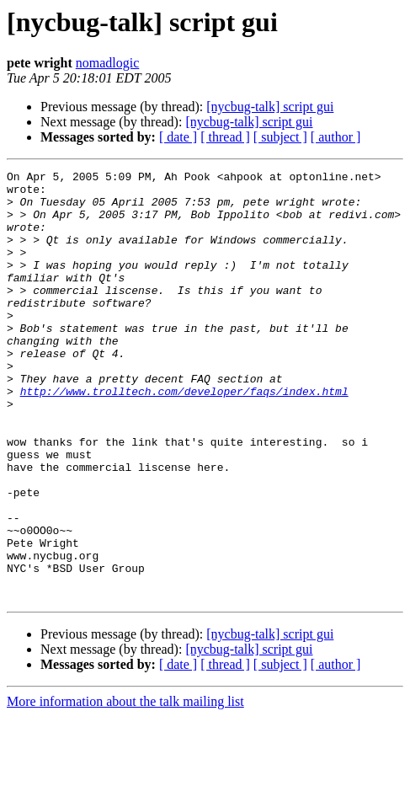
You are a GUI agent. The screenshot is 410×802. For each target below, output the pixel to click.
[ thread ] (225, 137)
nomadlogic (108, 63)
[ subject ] (280, 137)
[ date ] (178, 137)
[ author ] (336, 137)
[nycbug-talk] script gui (269, 106)
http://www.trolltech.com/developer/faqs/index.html (184, 436)
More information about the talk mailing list (125, 787)
